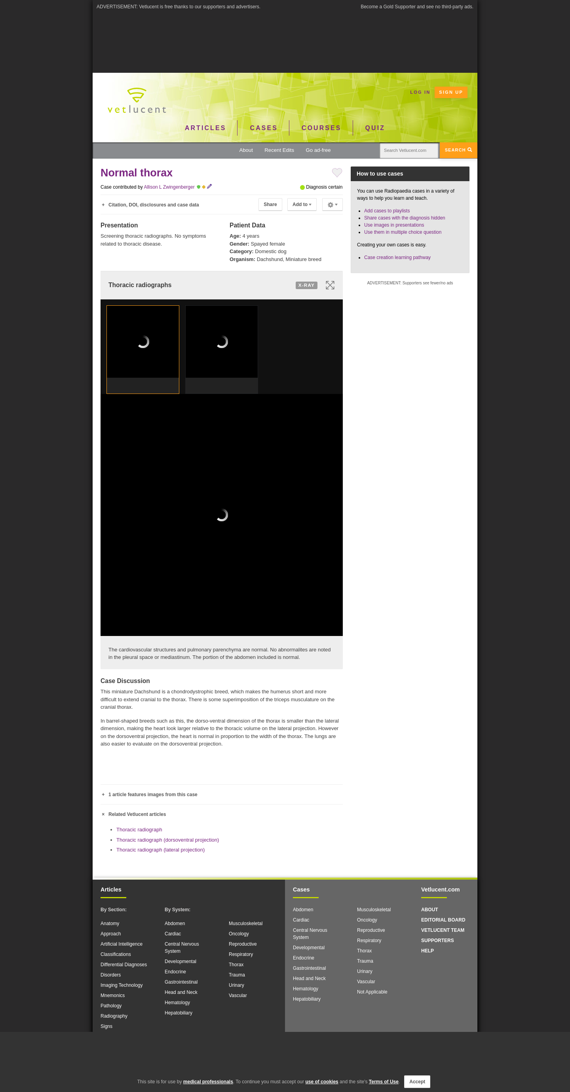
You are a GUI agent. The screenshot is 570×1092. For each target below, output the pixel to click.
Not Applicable (372, 992)
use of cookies (321, 1081)
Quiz (375, 128)
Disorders (111, 975)
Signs (106, 1026)
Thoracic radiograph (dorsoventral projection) (167, 840)
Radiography (114, 1016)
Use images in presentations (394, 225)
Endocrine (175, 972)
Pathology (111, 1006)
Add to (302, 204)
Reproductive (243, 944)
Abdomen (175, 923)
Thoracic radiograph (139, 830)
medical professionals (208, 1081)
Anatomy (110, 923)
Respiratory (241, 954)
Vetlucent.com (440, 889)
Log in (420, 92)
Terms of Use (384, 1081)
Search (458, 150)
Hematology (177, 1002)
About (246, 150)
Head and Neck (181, 992)
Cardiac (173, 934)
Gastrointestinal (181, 982)
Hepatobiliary (178, 1013)
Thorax (236, 964)
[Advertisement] (285, 31)
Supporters (437, 940)
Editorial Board (443, 920)
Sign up (451, 92)
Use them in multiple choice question (402, 232)
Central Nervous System (182, 947)
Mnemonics (113, 995)
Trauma (237, 975)
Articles (205, 128)
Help (427, 951)
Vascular (238, 995)
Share (270, 204)
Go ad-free (318, 150)
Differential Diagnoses (124, 964)
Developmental (180, 961)
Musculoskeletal (245, 923)
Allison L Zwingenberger (169, 187)
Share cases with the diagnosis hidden (404, 218)
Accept (417, 1081)
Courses (321, 128)
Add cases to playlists (387, 211)
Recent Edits (279, 150)
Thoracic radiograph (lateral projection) (160, 850)
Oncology (239, 934)
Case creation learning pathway (397, 257)
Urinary (236, 985)
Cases (264, 128)
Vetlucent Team (442, 930)
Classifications (116, 954)
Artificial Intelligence (121, 944)
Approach (111, 934)
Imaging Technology (122, 985)
